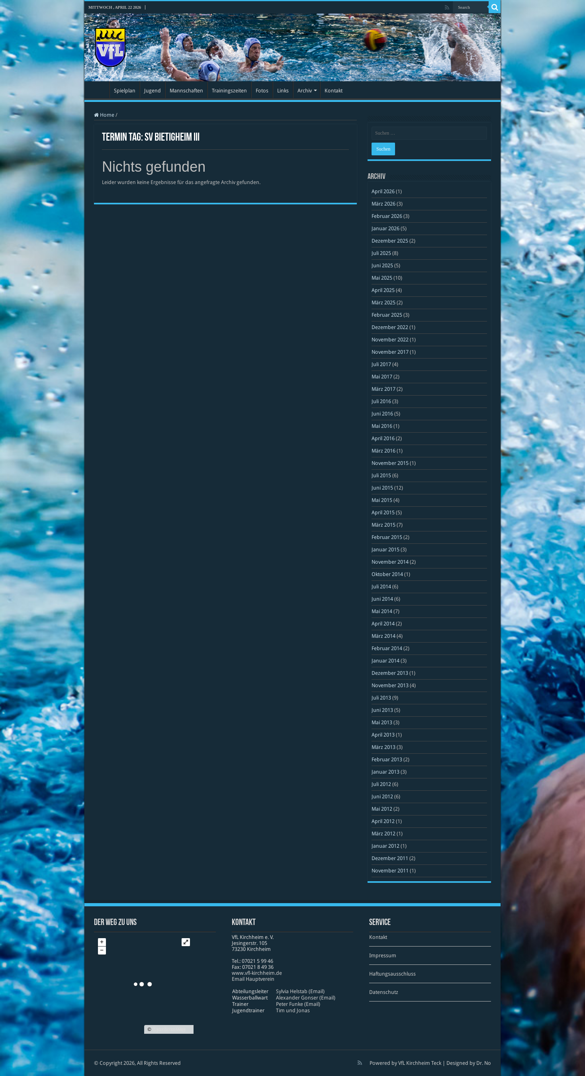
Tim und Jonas (293, 1010)
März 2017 (383, 389)
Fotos (262, 91)
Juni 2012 (382, 797)
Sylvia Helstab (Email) (300, 991)
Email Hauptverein (253, 979)
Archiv (304, 91)
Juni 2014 (382, 599)
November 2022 (390, 340)
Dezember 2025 (390, 241)
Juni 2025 (382, 266)
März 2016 (383, 451)
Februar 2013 (387, 759)
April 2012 (383, 821)
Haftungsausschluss (392, 974)
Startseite (98, 89)
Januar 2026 (385, 228)
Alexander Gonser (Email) (305, 998)
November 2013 (390, 685)
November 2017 (390, 352)
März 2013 (383, 747)
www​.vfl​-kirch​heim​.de (257, 973)
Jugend (152, 91)
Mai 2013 (382, 722)
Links (283, 91)
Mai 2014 (382, 611)
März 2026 (383, 204)
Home (104, 115)
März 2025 (383, 303)
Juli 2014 (381, 587)
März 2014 (383, 636)
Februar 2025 (387, 315)
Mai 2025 (382, 278)
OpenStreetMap (169, 1029)
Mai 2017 (382, 377)
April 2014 (383, 624)
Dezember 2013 (390, 673)
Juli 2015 (381, 475)
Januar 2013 (385, 772)
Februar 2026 (387, 216)
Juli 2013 (381, 698)
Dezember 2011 (390, 858)
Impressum (382, 955)
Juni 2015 (382, 488)
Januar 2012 (385, 846)
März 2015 (383, 525)
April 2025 (383, 290)
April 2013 (383, 735)
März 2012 (383, 834)
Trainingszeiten (229, 91)
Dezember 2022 (390, 327)
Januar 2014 (385, 661)
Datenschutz (383, 992)
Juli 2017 (381, 364)
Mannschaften (186, 91)
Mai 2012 (382, 809)
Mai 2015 (382, 500)
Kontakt (333, 91)
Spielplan (124, 91)
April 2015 (383, 512)
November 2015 (390, 463)
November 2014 (390, 562)
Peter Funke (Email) (298, 1004)
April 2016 (383, 438)
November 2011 (390, 871)
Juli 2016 (381, 401)
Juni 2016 (382, 414)
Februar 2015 (387, 537)
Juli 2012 (381, 784)
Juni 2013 (382, 710)
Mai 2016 (382, 426)
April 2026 (383, 191)
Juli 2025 (381, 253)
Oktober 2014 (387, 574)
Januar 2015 (385, 550)
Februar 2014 (387, 648)
